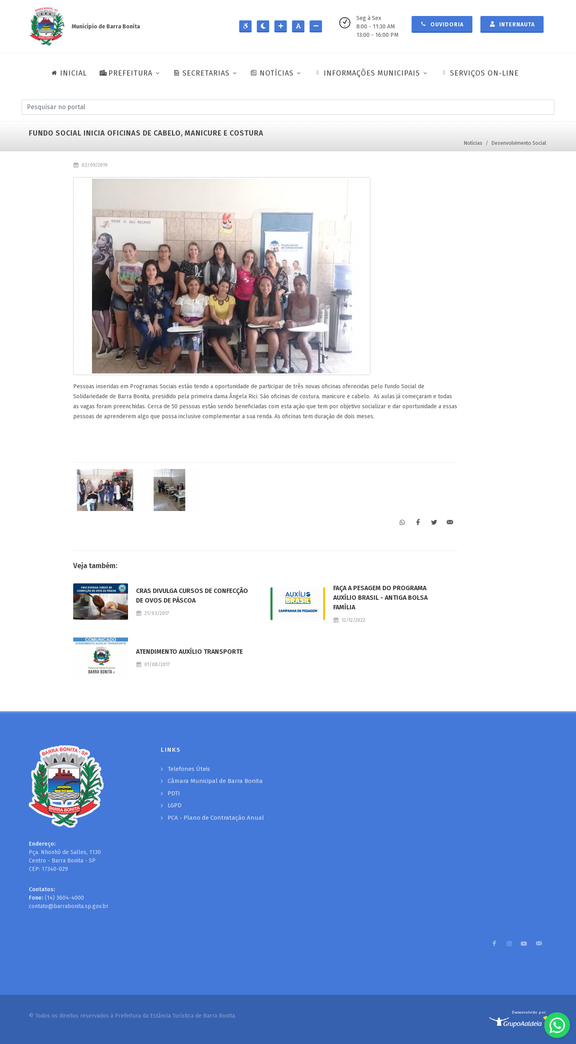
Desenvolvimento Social (519, 143)
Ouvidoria (442, 24)
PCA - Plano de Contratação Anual (216, 817)
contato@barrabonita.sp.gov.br (68, 906)
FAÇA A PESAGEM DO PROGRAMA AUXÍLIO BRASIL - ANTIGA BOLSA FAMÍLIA (380, 597)
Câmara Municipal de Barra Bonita (215, 780)
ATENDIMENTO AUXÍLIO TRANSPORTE (189, 651)
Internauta (512, 24)
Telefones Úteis (189, 769)
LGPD (175, 805)
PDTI (174, 793)
